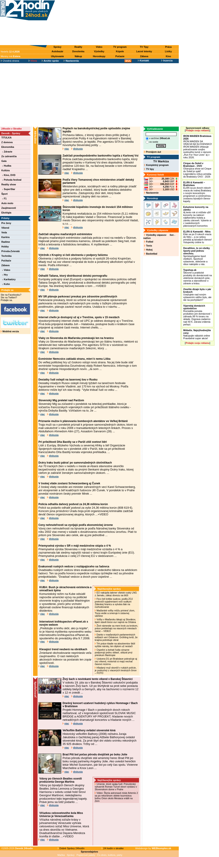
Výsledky (99, 51)
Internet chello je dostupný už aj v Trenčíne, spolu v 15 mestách (79, 317)
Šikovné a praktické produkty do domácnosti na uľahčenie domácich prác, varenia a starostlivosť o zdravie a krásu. (197, 277)
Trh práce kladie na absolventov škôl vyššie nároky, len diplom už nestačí (115, 645)
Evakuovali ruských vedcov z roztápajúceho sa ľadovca (73, 566)
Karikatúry (9, 279)
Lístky (168, 51)
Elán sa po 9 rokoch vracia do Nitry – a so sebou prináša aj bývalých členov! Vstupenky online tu (197, 237)
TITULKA (6, 137)
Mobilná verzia (10, 331)
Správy (57, 47)
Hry (5, 274)
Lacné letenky (144, 51)
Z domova (7, 142)
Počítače (6, 260)
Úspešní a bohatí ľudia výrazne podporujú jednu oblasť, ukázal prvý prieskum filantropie (114, 652)
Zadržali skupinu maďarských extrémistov (65, 234)
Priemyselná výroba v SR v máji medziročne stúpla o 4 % (74, 545)
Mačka (61, 855)
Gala (3, 161)
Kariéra (5, 237)
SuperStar (8, 189)
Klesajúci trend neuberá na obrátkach (63, 649)
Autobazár (57, 51)
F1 (4, 198)
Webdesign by (153, 848)
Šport (4, 193)
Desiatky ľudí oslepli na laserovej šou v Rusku (67, 379)
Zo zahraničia (9, 156)
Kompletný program (156, 165)
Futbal (148, 241)
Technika (6, 256)
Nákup (78, 56)
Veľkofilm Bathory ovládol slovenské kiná (89, 730)
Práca (168, 47)
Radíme (5, 241)
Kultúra (5, 170)
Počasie (119, 56)
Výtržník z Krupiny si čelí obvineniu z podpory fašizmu (73, 255)
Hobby (5, 246)
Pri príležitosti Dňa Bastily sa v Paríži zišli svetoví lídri (72, 441)
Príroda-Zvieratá (10, 251)
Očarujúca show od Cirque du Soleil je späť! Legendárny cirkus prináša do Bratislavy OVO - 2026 (197, 170)
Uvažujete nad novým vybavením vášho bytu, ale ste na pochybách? (197, 294)
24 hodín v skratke (112, 848)
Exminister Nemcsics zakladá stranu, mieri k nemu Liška (74, 358)
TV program (120, 47)
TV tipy (149, 169)
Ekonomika (7, 147)
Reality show (8, 184)
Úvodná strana (10, 60)
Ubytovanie (57, 56)
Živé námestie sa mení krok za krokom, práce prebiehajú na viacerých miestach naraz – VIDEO (116, 628)
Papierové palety (86, 855)
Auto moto (7, 203)
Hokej (148, 249)
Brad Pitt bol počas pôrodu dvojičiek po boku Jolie (95, 754)
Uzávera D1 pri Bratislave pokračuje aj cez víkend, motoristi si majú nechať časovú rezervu (116, 661)
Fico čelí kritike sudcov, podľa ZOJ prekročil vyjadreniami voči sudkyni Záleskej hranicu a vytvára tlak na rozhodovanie (114, 603)
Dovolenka (78, 51)
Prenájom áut (152, 151)
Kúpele (120, 51)
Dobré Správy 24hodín (71, 848)
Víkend (5, 227)
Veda (4, 232)
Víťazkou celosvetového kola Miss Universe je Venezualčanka (61, 814)
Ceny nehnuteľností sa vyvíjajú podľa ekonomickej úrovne (75, 525)
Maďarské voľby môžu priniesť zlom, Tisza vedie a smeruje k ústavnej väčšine (115, 613)
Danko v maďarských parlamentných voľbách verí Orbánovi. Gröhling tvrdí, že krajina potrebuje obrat (116, 637)
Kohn (6, 284)
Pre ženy (6, 223)
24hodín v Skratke (11, 128)
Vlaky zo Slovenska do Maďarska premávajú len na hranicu (76, 338)
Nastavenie (151, 192)
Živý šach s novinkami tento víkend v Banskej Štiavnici (98, 679)
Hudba (6, 165)
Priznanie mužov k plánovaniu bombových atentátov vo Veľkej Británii (83, 421)
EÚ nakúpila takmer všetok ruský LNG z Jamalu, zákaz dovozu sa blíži (116, 594)
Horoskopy (99, 56)
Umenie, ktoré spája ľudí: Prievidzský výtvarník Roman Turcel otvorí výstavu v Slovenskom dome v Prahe (116, 787)
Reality (78, 47)
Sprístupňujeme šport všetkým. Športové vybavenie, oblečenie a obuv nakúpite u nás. (196, 256)
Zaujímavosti (8, 208)
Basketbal (150, 253)
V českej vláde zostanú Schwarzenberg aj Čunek (69, 483)
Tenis (148, 245)
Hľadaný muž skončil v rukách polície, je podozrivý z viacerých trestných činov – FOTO (116, 670)
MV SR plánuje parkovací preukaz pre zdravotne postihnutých (77, 296)
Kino (168, 56)
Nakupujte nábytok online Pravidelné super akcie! (197, 334)
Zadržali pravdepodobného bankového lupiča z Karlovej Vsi (100, 155)
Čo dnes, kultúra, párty (109, 855)
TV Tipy (144, 47)
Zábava (144, 56)
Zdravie (7, 151)
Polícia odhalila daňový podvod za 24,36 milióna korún (73, 504)
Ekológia (6, 212)
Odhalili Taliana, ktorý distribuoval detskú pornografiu (72, 275)
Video (99, 47)
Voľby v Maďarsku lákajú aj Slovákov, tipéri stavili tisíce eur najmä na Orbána (116, 620)
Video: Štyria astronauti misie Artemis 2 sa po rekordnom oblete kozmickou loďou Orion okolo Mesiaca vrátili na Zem (116, 797)
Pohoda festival (11, 179)
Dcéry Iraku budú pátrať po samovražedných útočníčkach (75, 462)
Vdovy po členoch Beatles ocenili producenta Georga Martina (60, 780)
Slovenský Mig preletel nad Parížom (61, 400)
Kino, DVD (8, 175)
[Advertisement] (118, 22)
